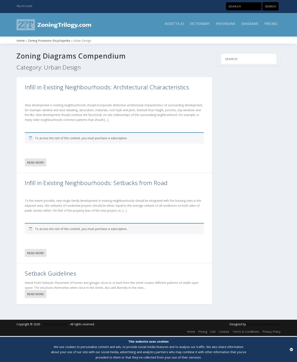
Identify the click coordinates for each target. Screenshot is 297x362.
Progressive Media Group (263, 325)
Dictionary (200, 26)
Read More (35, 163)
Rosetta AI (174, 26)
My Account (24, 6)
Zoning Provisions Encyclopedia (49, 41)
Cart (213, 332)
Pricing (271, 26)
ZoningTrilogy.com (55, 325)
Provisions (225, 26)
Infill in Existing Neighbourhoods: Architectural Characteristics (107, 88)
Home (20, 41)
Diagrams (250, 26)
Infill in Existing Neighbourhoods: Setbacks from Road (96, 183)
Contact (224, 332)
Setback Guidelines (50, 274)
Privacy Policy (271, 332)
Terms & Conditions (245, 332)
